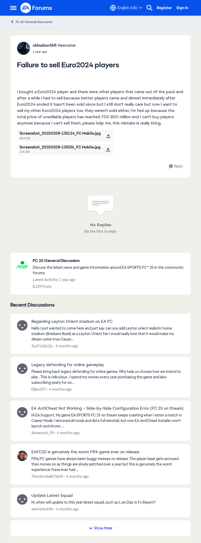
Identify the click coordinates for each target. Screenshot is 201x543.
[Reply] (176, 166)
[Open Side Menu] (13, 8)
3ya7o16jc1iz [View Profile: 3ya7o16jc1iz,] (42, 345)
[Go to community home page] (36, 8)
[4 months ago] (66, 346)
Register (164, 7)
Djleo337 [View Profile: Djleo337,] (38, 389)
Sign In (182, 7)
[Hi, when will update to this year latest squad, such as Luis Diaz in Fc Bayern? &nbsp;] (107, 502)
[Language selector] (126, 8)
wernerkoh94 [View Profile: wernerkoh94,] (42, 509)
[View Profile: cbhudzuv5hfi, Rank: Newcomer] (23, 48)
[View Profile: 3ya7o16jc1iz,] (22, 325)
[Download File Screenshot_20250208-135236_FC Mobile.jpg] (108, 149)
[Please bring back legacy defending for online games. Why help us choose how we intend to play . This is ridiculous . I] (107, 377)
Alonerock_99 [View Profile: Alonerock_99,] (42, 433)
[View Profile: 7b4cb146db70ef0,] (22, 456)
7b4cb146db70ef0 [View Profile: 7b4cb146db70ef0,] (47, 476)
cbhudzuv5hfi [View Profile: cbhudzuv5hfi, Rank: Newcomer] (45, 45)
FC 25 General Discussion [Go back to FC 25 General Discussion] (31, 22)
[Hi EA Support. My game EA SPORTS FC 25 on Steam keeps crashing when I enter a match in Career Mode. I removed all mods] (107, 421)
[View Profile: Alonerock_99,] (22, 412)
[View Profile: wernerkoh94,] (22, 499)
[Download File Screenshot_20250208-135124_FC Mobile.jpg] (108, 135)
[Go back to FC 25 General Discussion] (109, 261)
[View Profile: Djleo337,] (22, 368)
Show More (100, 528)
